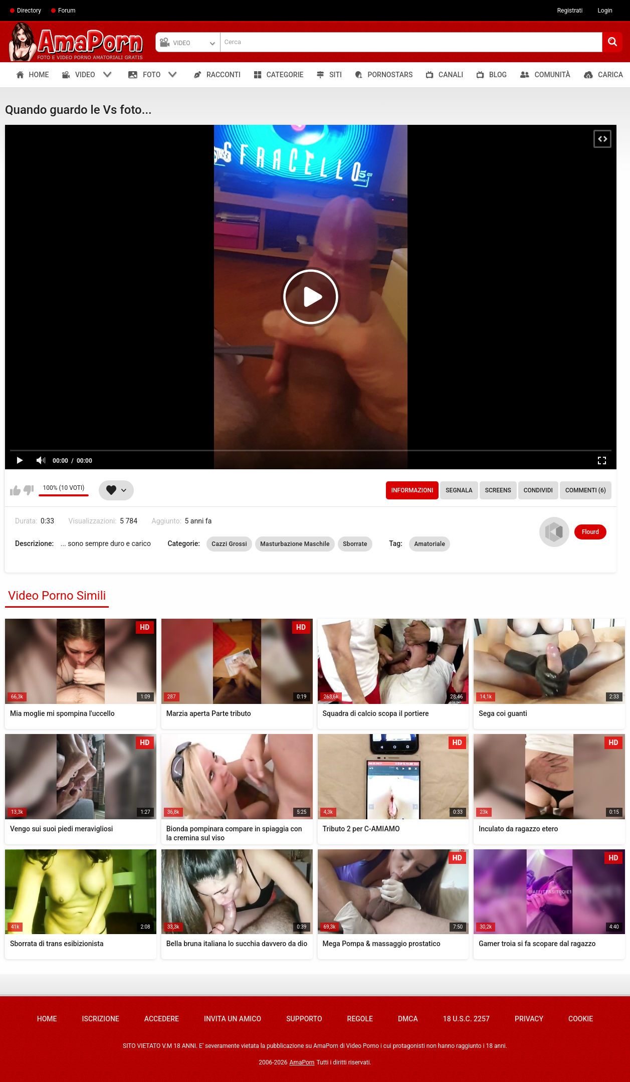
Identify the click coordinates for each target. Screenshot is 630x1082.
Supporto (304, 1019)
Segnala (459, 490)
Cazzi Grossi (229, 544)
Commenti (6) (585, 490)
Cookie (580, 1019)
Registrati (570, 10)
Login (604, 10)
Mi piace (15, 490)
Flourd (590, 531)
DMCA (408, 1019)
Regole (360, 1019)
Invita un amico (232, 1019)
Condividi (538, 490)
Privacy (529, 1019)
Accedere (161, 1019)
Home (47, 1019)
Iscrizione (100, 1019)
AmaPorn (302, 1062)
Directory (29, 10)
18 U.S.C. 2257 (466, 1019)
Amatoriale (429, 544)
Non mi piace (28, 490)
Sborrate (355, 544)
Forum (67, 10)
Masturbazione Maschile (294, 544)
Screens (498, 490)
